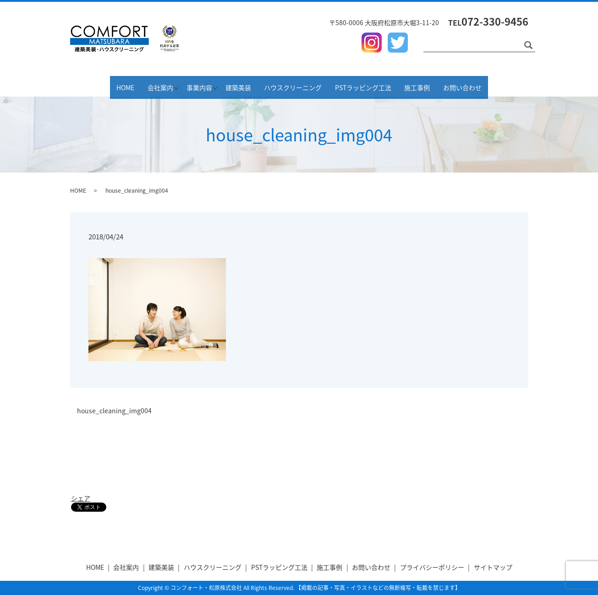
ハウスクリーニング (302, 86)
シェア (80, 498)
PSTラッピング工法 (379, 86)
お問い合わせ (490, 86)
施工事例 (439, 86)
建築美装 (241, 86)
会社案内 (139, 86)
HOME (98, 86)
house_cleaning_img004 (114, 410)
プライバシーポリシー (432, 567)
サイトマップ (493, 567)
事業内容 (190, 86)
